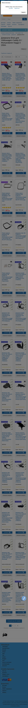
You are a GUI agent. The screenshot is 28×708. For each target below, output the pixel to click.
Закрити (23, 12)
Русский (11, 8)
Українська (16, 8)
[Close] (25, 2)
